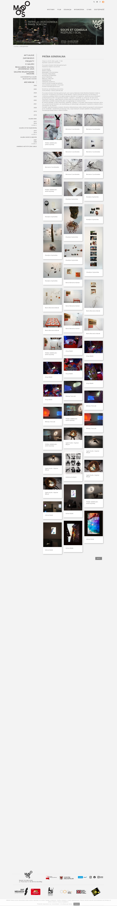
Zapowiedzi (28, 58)
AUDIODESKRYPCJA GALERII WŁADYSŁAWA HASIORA (29, 78)
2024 (35, 93)
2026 (35, 85)
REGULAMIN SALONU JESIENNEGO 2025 (24, 68)
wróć (98, 558)
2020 (35, 107)
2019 (35, 111)
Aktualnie (29, 55)
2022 (35, 100)
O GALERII (29, 64)
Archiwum (29, 82)
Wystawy (16, 46)
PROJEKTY (29, 61)
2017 (35, 121)
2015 (35, 131)
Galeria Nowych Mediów (28, 137)
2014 (35, 132)
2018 (35, 115)
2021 (35, 104)
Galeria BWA (33, 119)
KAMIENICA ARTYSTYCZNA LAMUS (27, 146)
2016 (35, 123)
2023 (35, 96)
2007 (35, 140)
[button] (94, 2)
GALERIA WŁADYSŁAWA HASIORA (24, 73)
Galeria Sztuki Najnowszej (28, 128)
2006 (35, 142)
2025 (35, 89)
